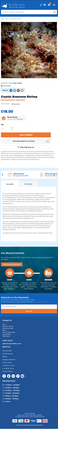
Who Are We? (7, 351)
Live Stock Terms (8, 368)
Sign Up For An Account (11, 264)
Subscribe (29, 311)
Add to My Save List (26, 147)
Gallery (4, 357)
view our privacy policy (39, 302)
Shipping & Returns (9, 360)
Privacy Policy (7, 363)
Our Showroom (7, 354)
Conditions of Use (8, 365)
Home (2, 18)
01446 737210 (7, 341)
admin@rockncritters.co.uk (11, 344)
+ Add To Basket (26, 135)
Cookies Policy (7, 371)
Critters (6, 18)
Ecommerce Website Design (23, 425)
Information (28, 184)
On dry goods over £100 (20, 176)
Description (10, 184)
